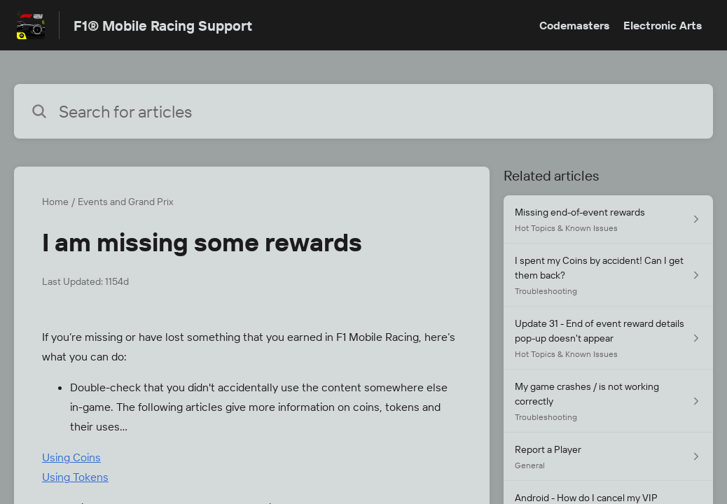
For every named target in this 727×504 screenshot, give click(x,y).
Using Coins (71, 457)
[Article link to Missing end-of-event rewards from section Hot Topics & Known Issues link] (608, 219)
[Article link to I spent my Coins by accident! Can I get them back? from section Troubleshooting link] (608, 275)
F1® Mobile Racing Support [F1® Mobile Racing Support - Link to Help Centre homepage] (163, 25)
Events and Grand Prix (125, 201)
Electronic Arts (662, 25)
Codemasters (574, 25)
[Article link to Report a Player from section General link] (608, 457)
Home (55, 201)
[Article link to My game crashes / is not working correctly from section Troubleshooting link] (608, 401)
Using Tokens (75, 477)
